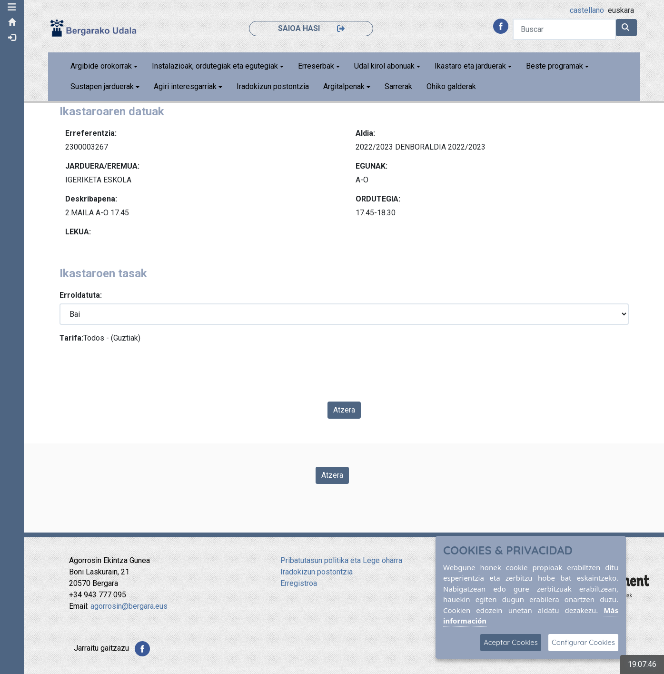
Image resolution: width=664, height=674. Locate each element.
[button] (12, 7)
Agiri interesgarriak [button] (185, 86)
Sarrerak (398, 86)
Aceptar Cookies (511, 642)
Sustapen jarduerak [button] (102, 86)
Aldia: (365, 133)
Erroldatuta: (80, 295)
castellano (587, 10)
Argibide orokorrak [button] (101, 65)
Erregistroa (298, 583)
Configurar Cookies (583, 642)
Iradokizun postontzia (273, 86)
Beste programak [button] (554, 65)
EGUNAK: (371, 166)
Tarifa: (71, 337)
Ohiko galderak (451, 86)
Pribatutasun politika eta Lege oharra (341, 560)
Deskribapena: (91, 198)
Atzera (344, 409)
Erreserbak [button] (316, 65)
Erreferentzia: (91, 133)
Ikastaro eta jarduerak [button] (470, 65)
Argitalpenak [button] (344, 86)
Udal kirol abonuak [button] (384, 65)
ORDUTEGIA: (378, 198)
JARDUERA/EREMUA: (102, 166)
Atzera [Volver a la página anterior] (332, 475)
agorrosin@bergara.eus (129, 606)
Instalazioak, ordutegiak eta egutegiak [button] (215, 65)
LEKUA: (78, 231)
